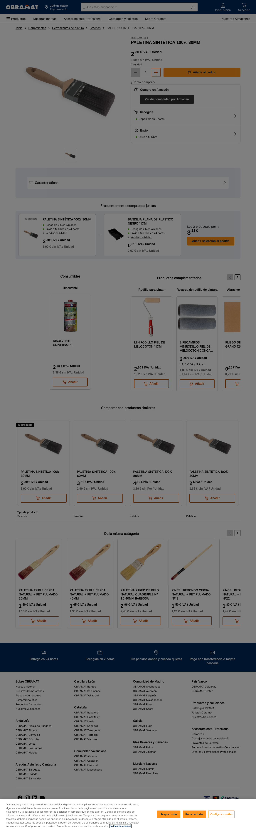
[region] (128, 814)
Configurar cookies (221, 814)
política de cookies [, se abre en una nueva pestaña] (120, 826)
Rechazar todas (194, 814)
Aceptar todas (169, 814)
